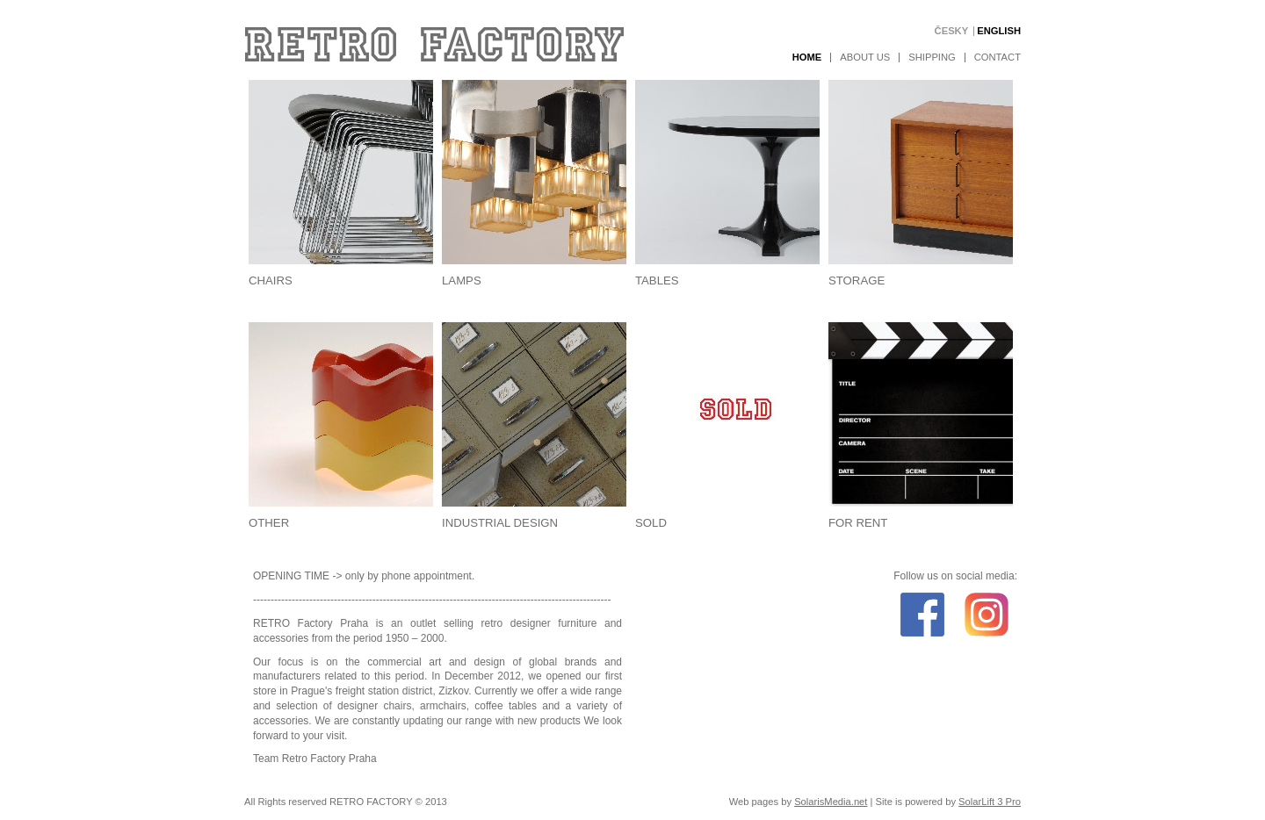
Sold (651, 522)
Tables (657, 280)
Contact (997, 57)
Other (269, 522)
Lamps (461, 280)
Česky (952, 31)
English (999, 31)
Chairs (271, 280)
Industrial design (500, 522)
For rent (857, 522)
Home (807, 57)
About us (865, 57)
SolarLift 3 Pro (989, 801)
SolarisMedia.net (830, 801)
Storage (856, 280)
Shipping (931, 57)
